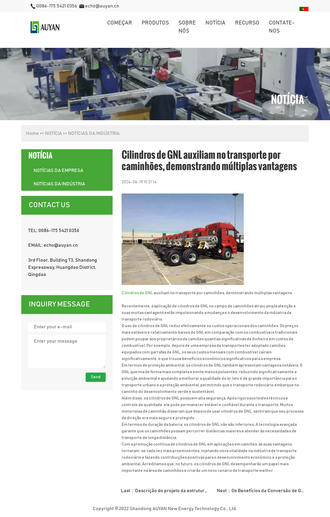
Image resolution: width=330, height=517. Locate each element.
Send (96, 377)
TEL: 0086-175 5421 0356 (53, 230)
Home (32, 133)
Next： (263, 491)
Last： (167, 491)
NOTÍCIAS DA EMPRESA (58, 170)
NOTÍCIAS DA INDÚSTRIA (93, 133)
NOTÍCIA (53, 133)
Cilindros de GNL (137, 293)
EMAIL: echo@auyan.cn (53, 245)
